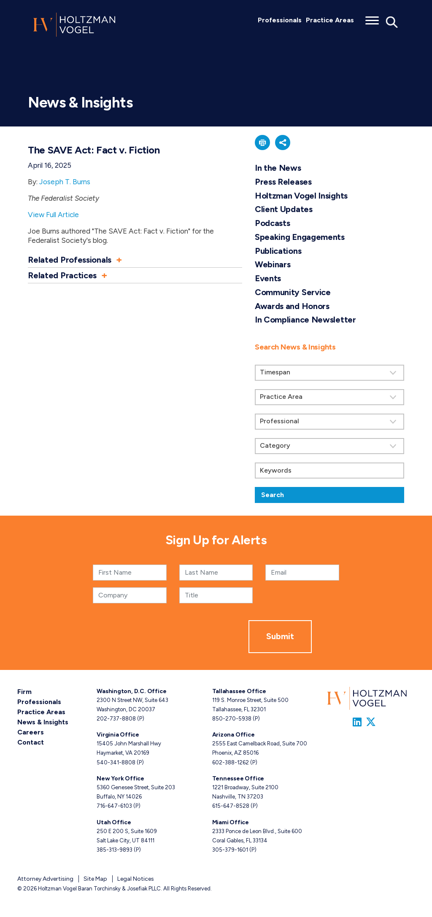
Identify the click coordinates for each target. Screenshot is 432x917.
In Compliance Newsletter (305, 320)
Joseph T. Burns (64, 181)
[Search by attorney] (329, 422)
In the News (278, 168)
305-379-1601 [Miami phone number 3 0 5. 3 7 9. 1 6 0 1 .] (230, 850)
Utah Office (114, 822)
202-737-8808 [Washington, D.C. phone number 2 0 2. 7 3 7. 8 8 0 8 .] (116, 718)
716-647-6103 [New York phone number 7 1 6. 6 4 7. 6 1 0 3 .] (114, 806)
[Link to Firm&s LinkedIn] (357, 722)
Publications (278, 251)
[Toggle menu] (372, 18)
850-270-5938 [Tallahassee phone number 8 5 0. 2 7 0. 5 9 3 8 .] (231, 718)
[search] (329, 418)
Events (268, 278)
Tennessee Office (238, 778)
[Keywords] (329, 471)
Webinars (273, 264)
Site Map (95, 878)
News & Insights (42, 722)
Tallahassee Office (239, 691)
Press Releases (283, 182)
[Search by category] (329, 446)
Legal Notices (135, 878)
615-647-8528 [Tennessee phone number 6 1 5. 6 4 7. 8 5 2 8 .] (230, 806)
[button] (135, 260)
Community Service (293, 292)
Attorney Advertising (45, 878)
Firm (24, 692)
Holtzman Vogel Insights (301, 196)
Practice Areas (330, 20)
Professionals (280, 20)
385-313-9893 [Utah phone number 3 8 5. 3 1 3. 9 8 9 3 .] (114, 850)
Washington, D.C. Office (131, 691)
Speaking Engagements (300, 237)
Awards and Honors (292, 306)
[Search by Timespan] (329, 373)
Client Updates (284, 209)
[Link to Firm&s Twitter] (371, 722)
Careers (30, 732)
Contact (30, 742)
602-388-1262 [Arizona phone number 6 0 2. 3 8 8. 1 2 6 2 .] (230, 762)
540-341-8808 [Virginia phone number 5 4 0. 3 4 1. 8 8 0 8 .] (116, 762)
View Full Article (53, 214)
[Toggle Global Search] (392, 21)
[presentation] (184, 636)
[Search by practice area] (329, 397)
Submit (280, 636)
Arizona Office (233, 734)
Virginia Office (118, 734)
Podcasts (272, 223)
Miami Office (230, 822)
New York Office (120, 778)
